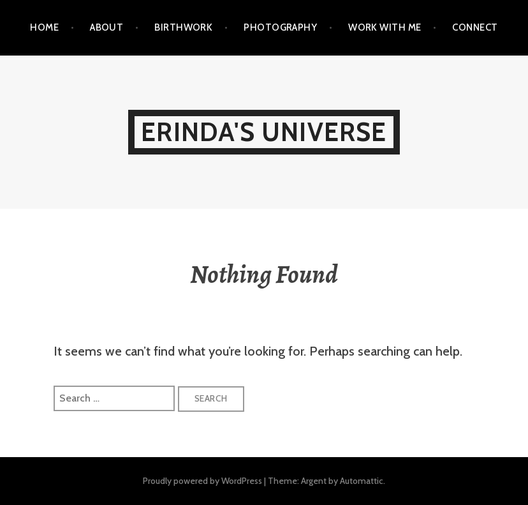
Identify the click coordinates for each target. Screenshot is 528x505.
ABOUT (106, 27)
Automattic (361, 480)
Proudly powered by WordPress (202, 480)
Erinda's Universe (263, 131)
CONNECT (474, 27)
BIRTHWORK (183, 27)
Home (44, 27)
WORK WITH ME (384, 27)
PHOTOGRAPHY (280, 27)
